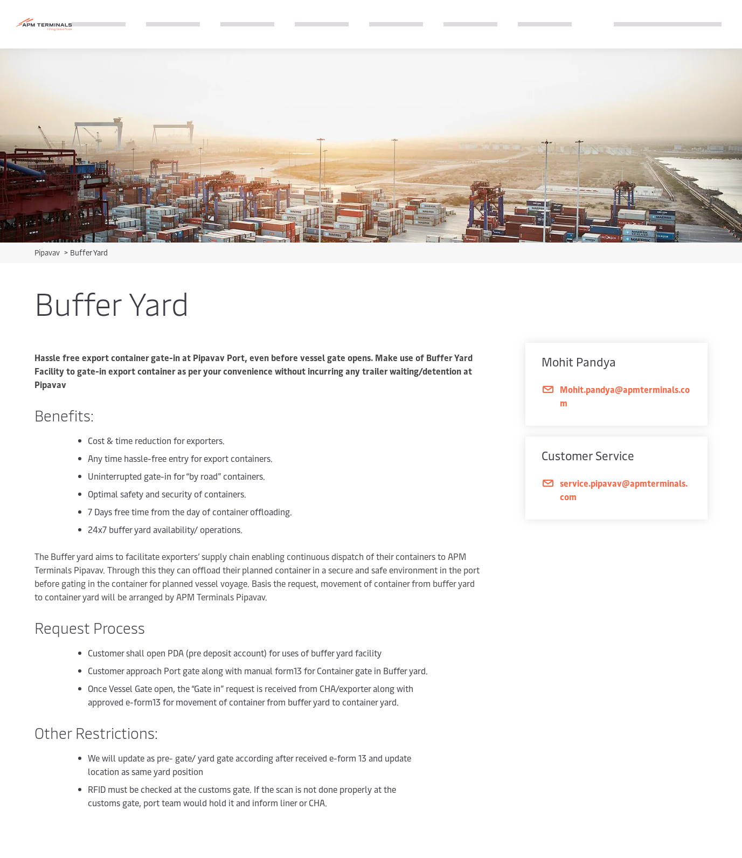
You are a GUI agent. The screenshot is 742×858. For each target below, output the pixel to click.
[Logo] (44, 24)
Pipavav (47, 252)
